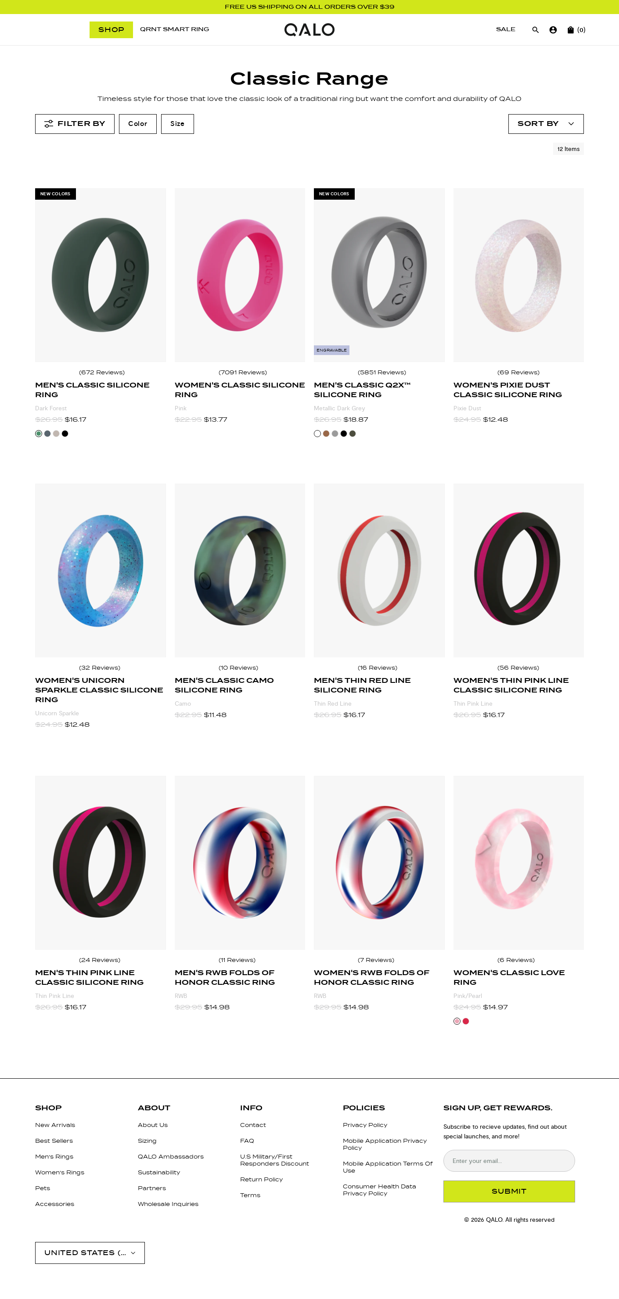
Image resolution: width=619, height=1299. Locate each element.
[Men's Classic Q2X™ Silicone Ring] (379, 275)
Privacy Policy (365, 1125)
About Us (153, 1125)
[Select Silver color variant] (334, 433)
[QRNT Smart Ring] (174, 29)
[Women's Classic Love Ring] (518, 863)
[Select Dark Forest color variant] (38, 433)
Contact (253, 1125)
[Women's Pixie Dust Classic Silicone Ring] (518, 275)
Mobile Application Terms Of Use (388, 1167)
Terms (250, 1195)
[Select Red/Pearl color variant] (465, 1021)
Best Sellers (54, 1141)
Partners (152, 1188)
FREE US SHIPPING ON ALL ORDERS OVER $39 (310, 7)
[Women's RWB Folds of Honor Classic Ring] (379, 863)
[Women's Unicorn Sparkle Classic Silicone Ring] (100, 570)
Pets (42, 1188)
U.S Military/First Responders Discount (274, 1160)
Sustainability (159, 1172)
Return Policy (261, 1179)
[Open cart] (570, 29)
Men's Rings (54, 1156)
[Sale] (505, 29)
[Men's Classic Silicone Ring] (100, 275)
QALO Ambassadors (171, 1156)
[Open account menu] (546, 124)
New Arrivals (55, 1125)
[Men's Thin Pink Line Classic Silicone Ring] (100, 863)
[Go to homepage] (309, 29)
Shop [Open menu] (111, 29)
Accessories (54, 1204)
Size (177, 123)
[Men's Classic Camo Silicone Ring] (240, 570)
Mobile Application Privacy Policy (385, 1144)
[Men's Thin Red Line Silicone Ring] (379, 570)
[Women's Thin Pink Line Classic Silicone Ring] (518, 570)
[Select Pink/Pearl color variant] (457, 1021)
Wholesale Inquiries (168, 1204)
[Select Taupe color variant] (56, 433)
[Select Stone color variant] (47, 433)
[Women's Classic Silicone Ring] (240, 275)
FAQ (247, 1141)
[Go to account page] (553, 29)
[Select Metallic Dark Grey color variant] (317, 433)
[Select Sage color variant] (352, 433)
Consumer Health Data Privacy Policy (379, 1190)
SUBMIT (509, 1191)
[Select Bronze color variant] (326, 433)
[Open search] (535, 29)
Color (138, 123)
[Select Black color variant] (64, 433)
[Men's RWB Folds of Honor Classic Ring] (240, 863)
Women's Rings (59, 1172)
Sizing (147, 1141)
